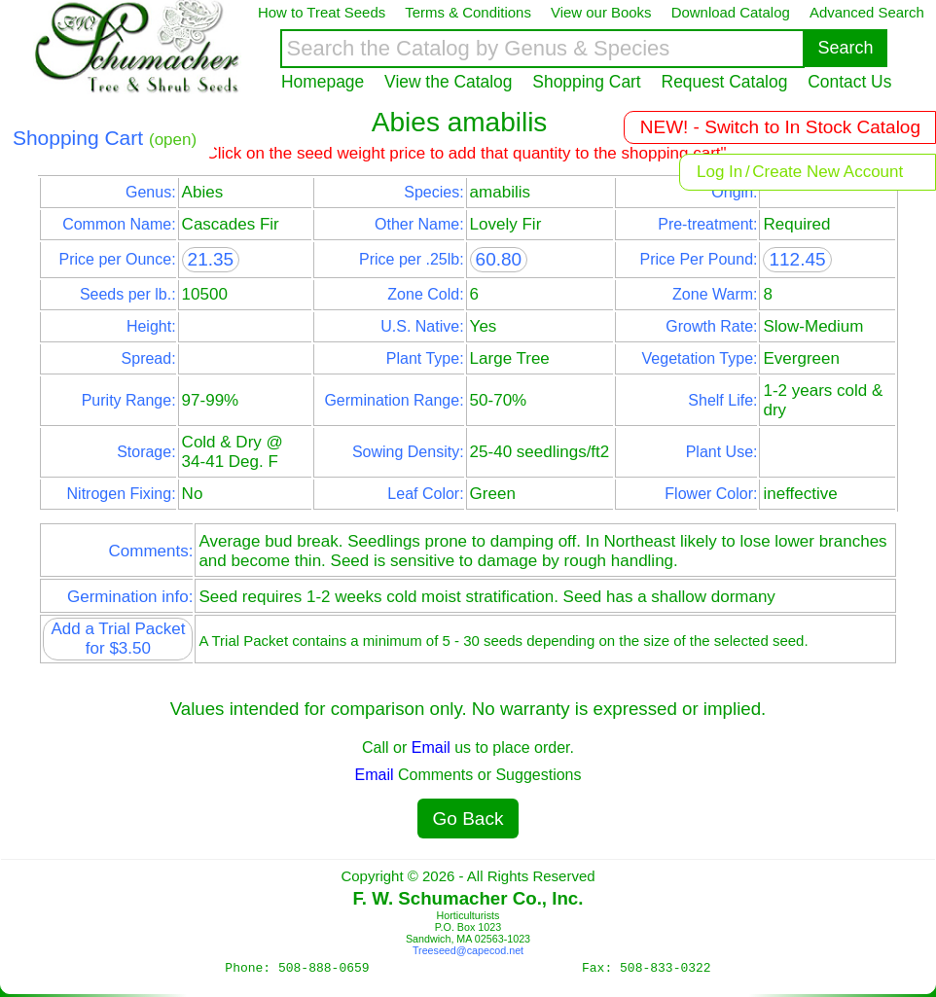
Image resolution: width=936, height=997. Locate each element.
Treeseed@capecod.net (468, 950)
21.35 (211, 259)
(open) (173, 139)
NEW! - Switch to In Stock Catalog (780, 127)
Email (431, 747)
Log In (719, 171)
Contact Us (849, 81)
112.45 (797, 259)
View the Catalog (448, 81)
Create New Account (827, 171)
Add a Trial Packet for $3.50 (118, 639)
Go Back (468, 818)
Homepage (322, 81)
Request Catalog (725, 81)
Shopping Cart (586, 81)
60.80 (499, 259)
